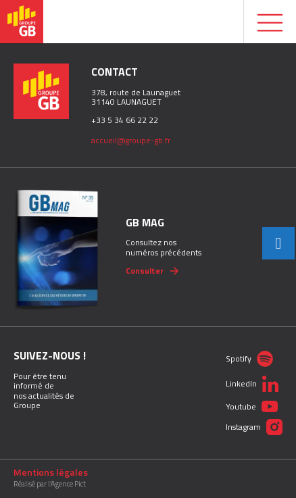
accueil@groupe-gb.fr (130, 140)
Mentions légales (51, 472)
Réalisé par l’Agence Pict (50, 484)
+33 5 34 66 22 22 (124, 120)
